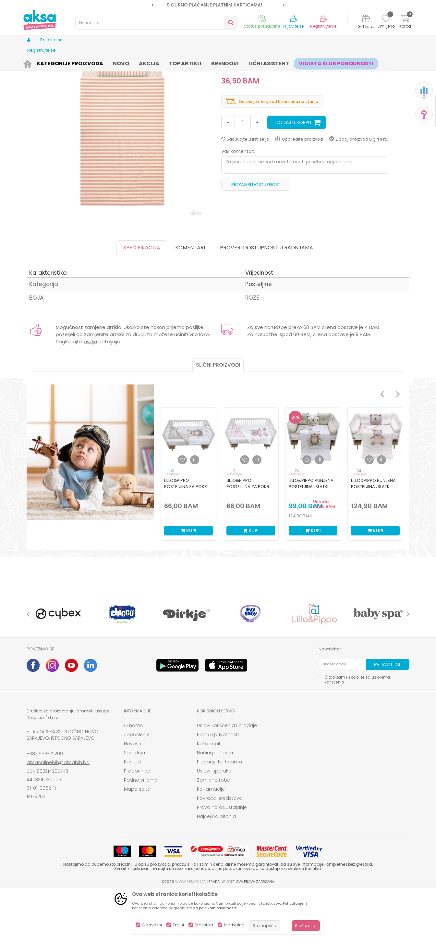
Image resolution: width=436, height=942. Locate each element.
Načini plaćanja (215, 803)
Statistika (204, 925)
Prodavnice (137, 821)
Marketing (234, 925)
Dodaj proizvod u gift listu (358, 189)
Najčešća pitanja (216, 866)
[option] (218, 5)
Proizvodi (58, 62)
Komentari (190, 298)
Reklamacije (211, 839)
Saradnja (134, 803)
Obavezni (152, 925)
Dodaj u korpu (293, 173)
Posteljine (196, 62)
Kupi (188, 581)
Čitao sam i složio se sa (357, 730)
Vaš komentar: (237, 201)
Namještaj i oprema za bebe (99, 62)
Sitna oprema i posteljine (156, 62)
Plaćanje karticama (219, 812)
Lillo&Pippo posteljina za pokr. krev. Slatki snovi (186, 537)
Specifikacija (141, 298)
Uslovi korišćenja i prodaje (227, 775)
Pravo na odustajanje (222, 857)
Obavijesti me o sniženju (360, 117)
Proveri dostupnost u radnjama (266, 298)
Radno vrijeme (140, 830)
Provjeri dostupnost (255, 235)
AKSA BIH (35, 62)
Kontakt (132, 812)
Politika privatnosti (218, 785)
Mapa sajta (137, 839)
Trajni (178, 925)
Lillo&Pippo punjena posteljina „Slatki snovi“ (311, 537)
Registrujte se (323, 26)
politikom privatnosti (217, 908)
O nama (133, 775)
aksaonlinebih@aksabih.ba (58, 813)
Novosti (132, 794)
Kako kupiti (209, 794)
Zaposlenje (137, 785)
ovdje (90, 391)
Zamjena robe (213, 830)
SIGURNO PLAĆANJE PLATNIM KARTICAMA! (217, 5)
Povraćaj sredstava (219, 848)
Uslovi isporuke (214, 821)
